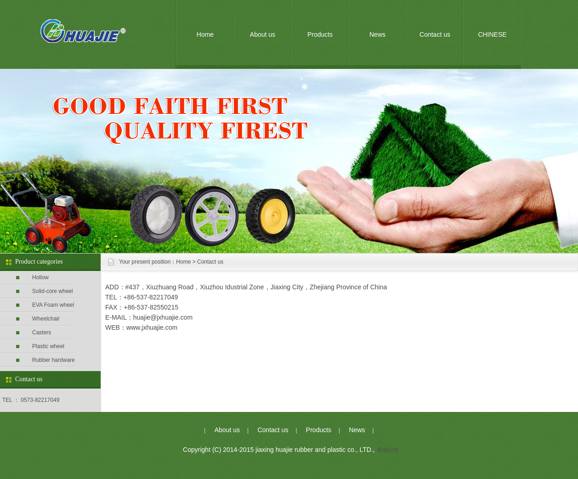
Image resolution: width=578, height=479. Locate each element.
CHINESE (492, 34)
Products (320, 34)
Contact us (434, 34)
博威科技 (388, 450)
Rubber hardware (53, 360)
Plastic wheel (48, 346)
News (377, 34)
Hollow (40, 277)
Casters (41, 332)
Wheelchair (46, 319)
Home (205, 34)
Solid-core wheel (52, 291)
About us (262, 34)
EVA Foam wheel (53, 305)
